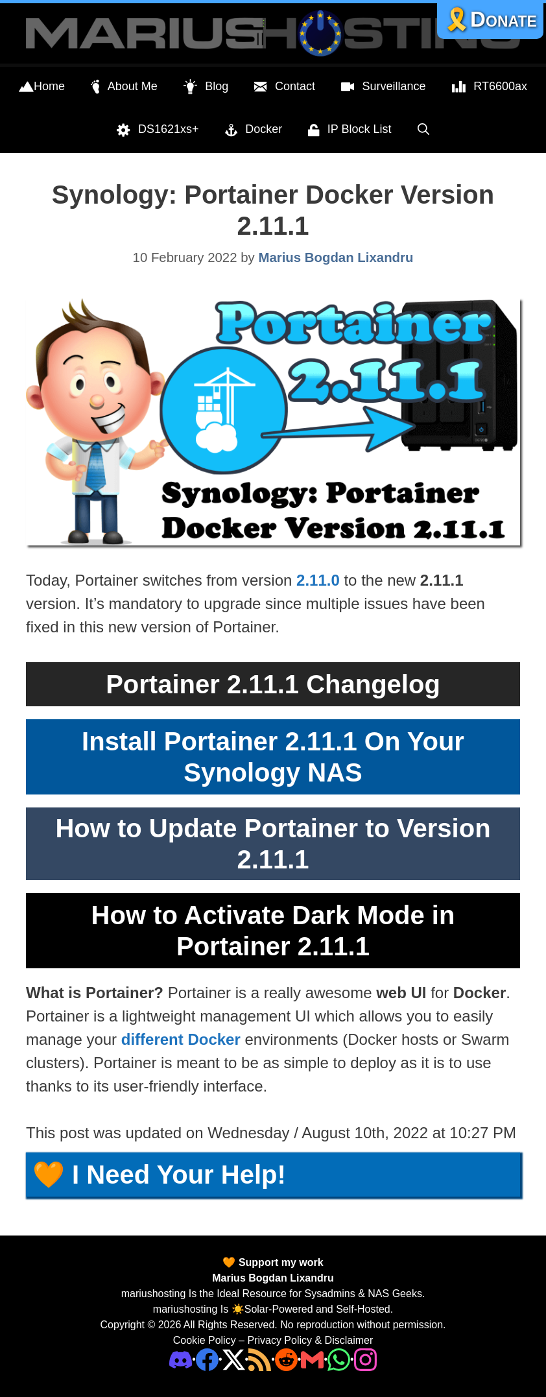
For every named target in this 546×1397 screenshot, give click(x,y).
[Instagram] (365, 1359)
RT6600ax (489, 86)
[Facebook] (207, 1359)
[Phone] (286, 1359)
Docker (254, 130)
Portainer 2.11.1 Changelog (273, 684)
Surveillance (383, 86)
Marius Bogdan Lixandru (273, 1278)
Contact (284, 86)
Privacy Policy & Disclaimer (310, 1340)
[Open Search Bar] (423, 129)
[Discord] (180, 1359)
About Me (124, 86)
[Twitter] (233, 1359)
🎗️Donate (490, 19)
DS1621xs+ (157, 130)
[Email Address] (312, 1359)
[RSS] (259, 1359)
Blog (206, 86)
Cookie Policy (204, 1340)
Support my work (279, 1262)
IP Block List (349, 130)
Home (42, 86)
